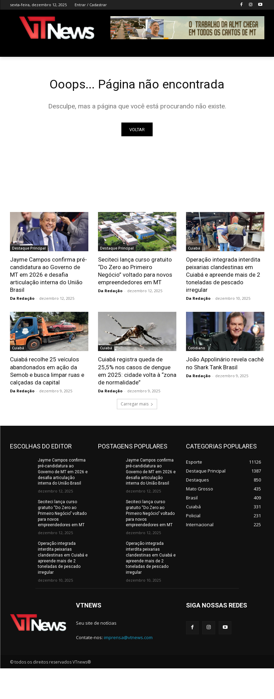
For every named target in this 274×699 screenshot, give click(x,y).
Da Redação (22, 300)
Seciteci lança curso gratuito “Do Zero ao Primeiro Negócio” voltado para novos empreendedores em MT (62, 515)
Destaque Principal (29, 249)
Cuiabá (194, 249)
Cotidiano (196, 349)
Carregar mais (137, 405)
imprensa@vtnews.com (128, 638)
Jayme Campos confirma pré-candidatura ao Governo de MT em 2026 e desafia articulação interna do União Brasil (48, 276)
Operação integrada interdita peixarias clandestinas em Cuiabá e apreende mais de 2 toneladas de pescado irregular (223, 276)
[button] (256, 49)
